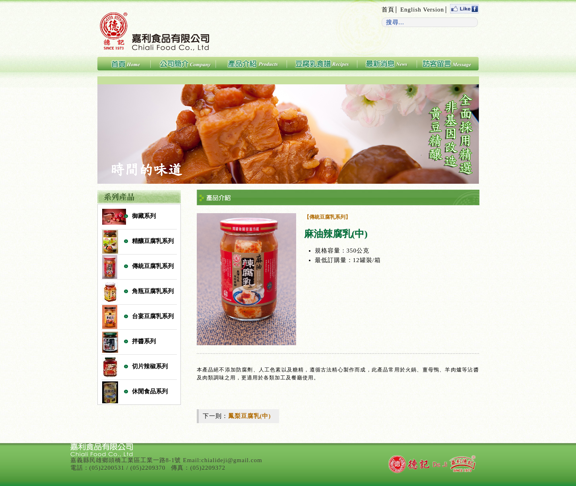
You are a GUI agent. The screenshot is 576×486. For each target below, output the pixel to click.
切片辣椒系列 (150, 366)
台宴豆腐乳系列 (153, 316)
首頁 (388, 9)
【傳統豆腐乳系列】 (327, 217)
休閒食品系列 (150, 391)
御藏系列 (144, 216)
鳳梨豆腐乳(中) (249, 416)
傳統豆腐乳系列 (153, 266)
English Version (422, 9)
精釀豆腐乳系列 (153, 241)
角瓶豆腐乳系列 (153, 291)
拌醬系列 (144, 341)
